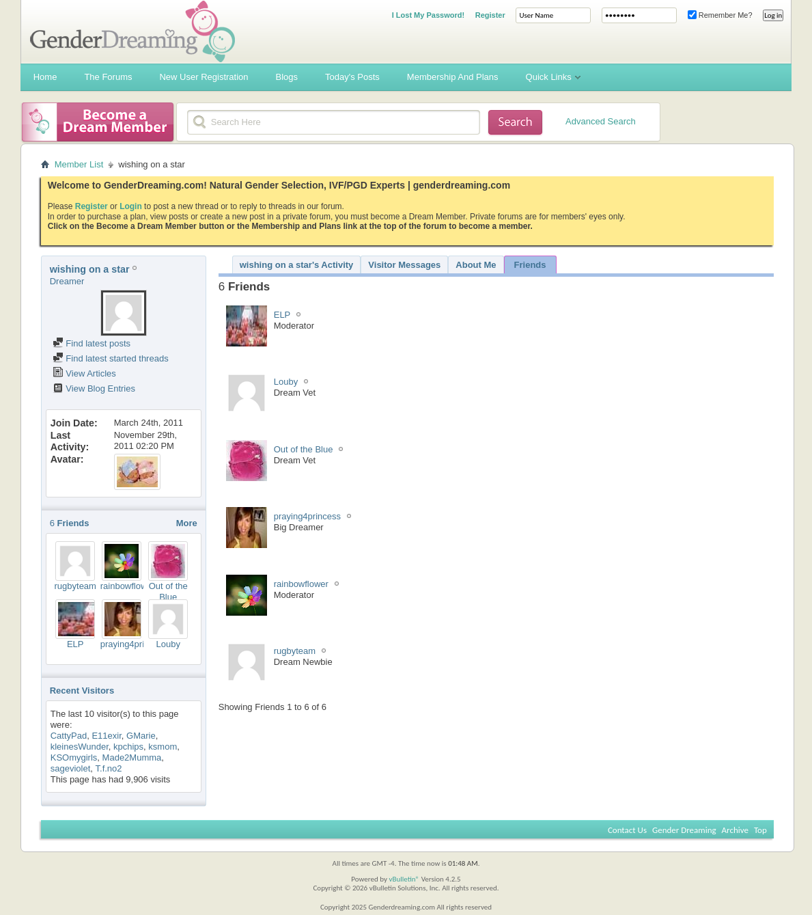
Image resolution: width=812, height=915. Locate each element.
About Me (476, 265)
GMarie (141, 735)
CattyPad (69, 735)
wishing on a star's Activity (297, 265)
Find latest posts (91, 343)
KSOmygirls (74, 757)
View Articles (84, 373)
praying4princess (133, 644)
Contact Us (627, 830)
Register (490, 15)
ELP (75, 644)
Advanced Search (600, 121)
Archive (735, 830)
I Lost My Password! (428, 15)
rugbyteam (75, 586)
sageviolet (71, 768)
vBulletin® (404, 879)
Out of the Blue (168, 591)
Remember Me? (720, 15)
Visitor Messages (404, 265)
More (186, 523)
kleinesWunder (80, 746)
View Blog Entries (94, 388)
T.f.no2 (109, 768)
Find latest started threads (111, 358)
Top (760, 830)
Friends (530, 265)
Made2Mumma (132, 757)
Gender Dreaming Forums (132, 31)
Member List (79, 164)
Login (131, 206)
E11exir (106, 735)
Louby (168, 644)
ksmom (162, 746)
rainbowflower (127, 586)
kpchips (128, 746)
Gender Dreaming (684, 830)
